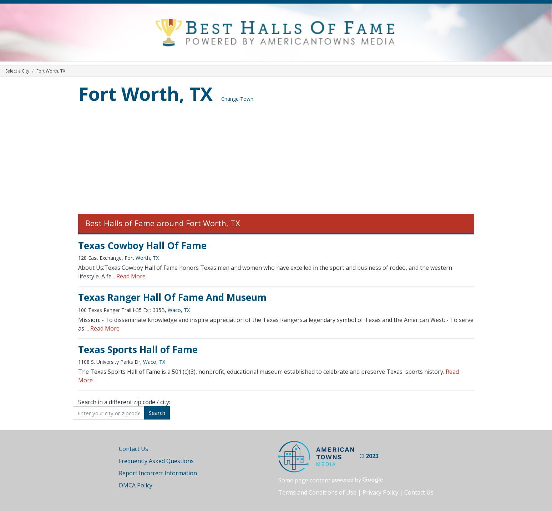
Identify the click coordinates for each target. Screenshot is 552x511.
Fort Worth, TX (145, 93)
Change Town (237, 98)
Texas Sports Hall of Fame (138, 349)
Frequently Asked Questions (156, 461)
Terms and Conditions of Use (317, 492)
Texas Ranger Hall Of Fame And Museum (172, 297)
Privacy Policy (380, 492)
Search (157, 412)
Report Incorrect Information (158, 473)
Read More (131, 276)
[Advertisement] (276, 160)
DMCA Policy (135, 485)
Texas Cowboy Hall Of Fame (142, 245)
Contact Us (133, 449)
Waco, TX (179, 310)
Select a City (17, 71)
